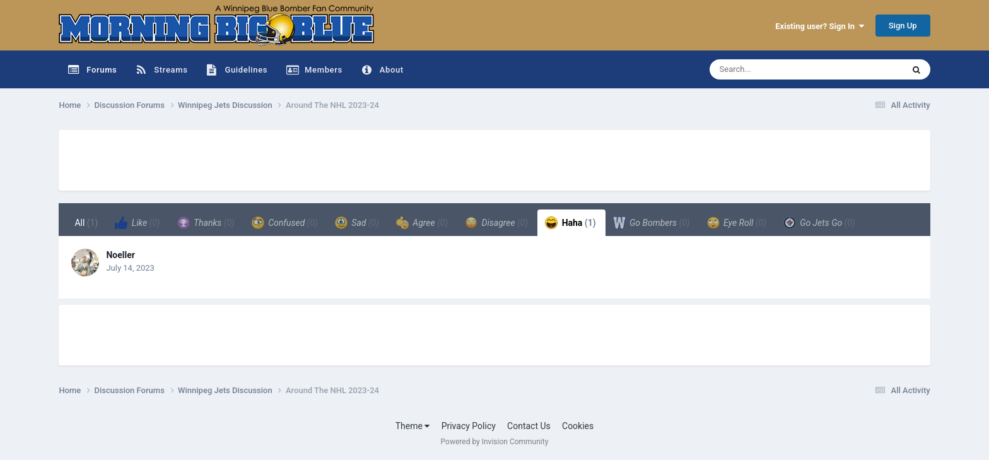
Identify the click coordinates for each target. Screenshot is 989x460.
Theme (412, 426)
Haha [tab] (570, 222)
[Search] (775, 69)
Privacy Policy (469, 426)
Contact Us (529, 426)
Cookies (578, 426)
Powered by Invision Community (495, 441)
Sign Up (903, 25)
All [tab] (86, 223)
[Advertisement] (288, 158)
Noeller (120, 255)
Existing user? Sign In (819, 26)
